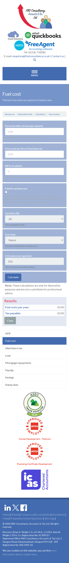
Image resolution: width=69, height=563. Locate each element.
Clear (10, 320)
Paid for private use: (16, 188)
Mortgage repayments (18, 362)
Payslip (9, 370)
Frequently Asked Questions (26, 518)
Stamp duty (11, 384)
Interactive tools (25, 114)
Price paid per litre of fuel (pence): (24, 148)
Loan (8, 355)
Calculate (13, 277)
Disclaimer (58, 514)
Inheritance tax (13, 348)
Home (6, 514)
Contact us (58, 56)
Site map (49, 518)
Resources (10, 114)
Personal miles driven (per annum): (24, 125)
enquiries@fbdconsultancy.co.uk (31, 56)
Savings (9, 377)
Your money (54, 114)
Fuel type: (10, 234)
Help (5, 518)
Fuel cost (10, 340)
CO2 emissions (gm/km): (18, 255)
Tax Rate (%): (12, 213)
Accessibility (42, 514)
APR (7, 333)
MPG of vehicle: (13, 165)
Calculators (40, 114)
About (15, 514)
